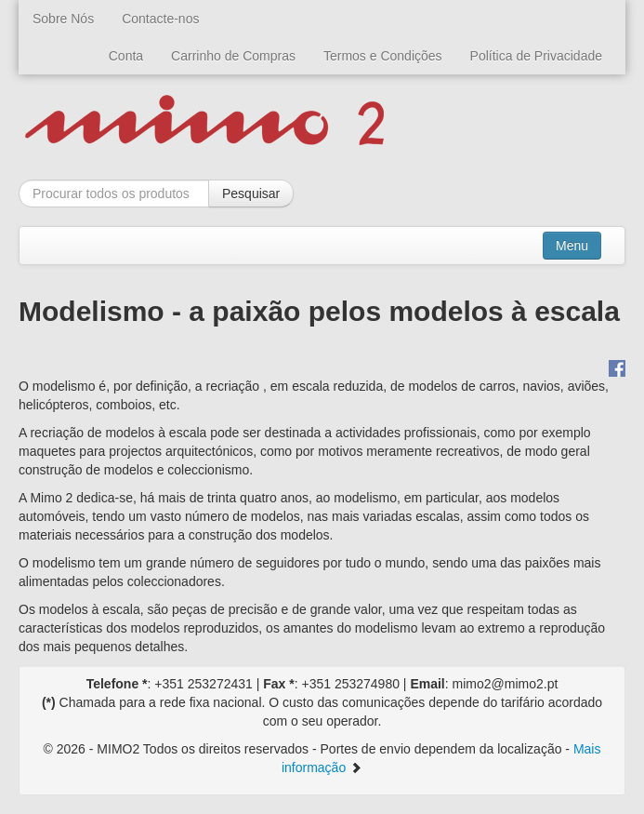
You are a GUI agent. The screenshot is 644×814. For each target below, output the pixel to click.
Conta (126, 55)
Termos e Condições (382, 55)
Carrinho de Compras (233, 55)
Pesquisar (251, 193)
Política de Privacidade (536, 55)
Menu (572, 245)
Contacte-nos (160, 18)
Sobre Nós (63, 18)
